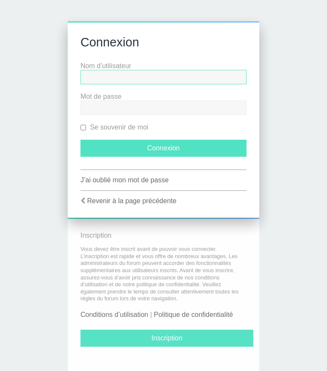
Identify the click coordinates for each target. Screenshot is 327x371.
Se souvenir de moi (114, 127)
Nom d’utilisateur (105, 65)
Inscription (167, 338)
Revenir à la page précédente (131, 200)
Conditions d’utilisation (114, 314)
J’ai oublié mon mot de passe (124, 180)
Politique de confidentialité (193, 314)
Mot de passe (100, 96)
